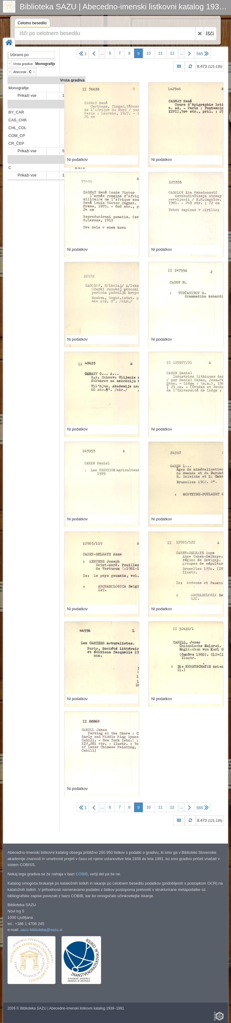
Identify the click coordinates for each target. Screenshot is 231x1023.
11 (160, 53)
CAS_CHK (17, 120)
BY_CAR (16, 112)
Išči (210, 34)
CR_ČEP (16, 143)
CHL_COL (17, 128)
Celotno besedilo (32, 24)
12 (172, 53)
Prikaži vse (27, 95)
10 (148, 53)
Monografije (18, 88)
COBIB (82, 874)
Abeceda (76, 160)
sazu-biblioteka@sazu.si (41, 929)
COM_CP (16, 135)
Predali (78, 104)
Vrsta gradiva (72, 80)
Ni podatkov (77, 159)
